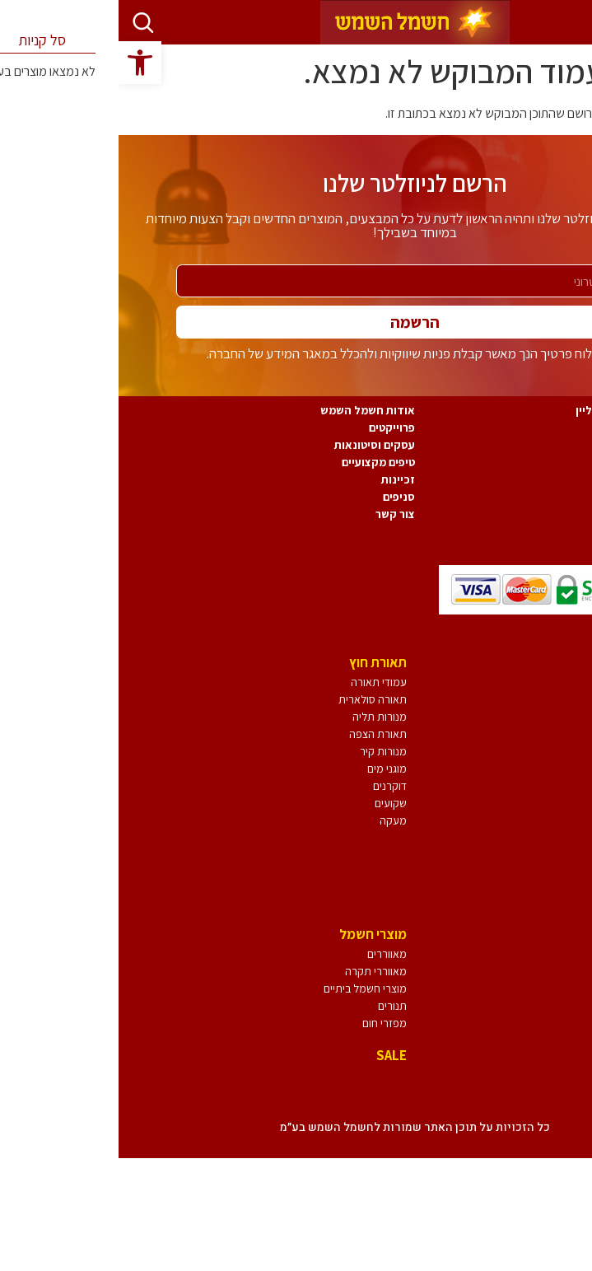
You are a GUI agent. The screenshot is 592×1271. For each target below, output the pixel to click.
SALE (273, 1055)
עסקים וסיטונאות (256, 444)
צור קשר (276, 514)
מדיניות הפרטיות (544, 444)
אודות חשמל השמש (249, 410)
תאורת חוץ (259, 662)
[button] (21, 62)
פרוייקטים (273, 427)
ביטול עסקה (555, 462)
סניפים (280, 496)
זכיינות (279, 479)
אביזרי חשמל (540, 1090)
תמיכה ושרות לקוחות (533, 531)
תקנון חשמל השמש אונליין (520, 410)
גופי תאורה (547, 662)
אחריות (566, 479)
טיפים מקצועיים (259, 462)
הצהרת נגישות (549, 496)
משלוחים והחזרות (541, 427)
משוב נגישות (554, 514)
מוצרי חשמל (254, 934)
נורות (562, 934)
